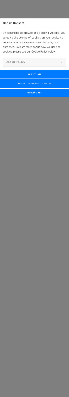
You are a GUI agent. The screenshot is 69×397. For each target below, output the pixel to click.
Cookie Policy (15, 62)
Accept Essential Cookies (35, 83)
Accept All (35, 74)
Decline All (34, 92)
